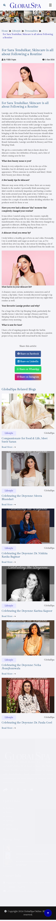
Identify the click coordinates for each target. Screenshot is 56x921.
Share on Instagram (28, 377)
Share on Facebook (28, 354)
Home (5, 31)
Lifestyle (16, 31)
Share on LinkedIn (28, 361)
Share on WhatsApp (28, 369)
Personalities (31, 31)
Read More (9, 447)
